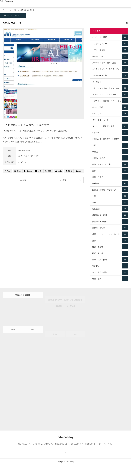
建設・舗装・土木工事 (110, 164)
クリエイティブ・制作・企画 (110, 62)
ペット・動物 (110, 107)
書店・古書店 (110, 177)
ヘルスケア (110, 113)
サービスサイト (23, 162)
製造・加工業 (110, 246)
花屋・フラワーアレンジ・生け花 (110, 234)
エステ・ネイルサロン (110, 43)
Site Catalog (6, 1)
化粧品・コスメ (110, 157)
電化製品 (110, 265)
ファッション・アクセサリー (110, 94)
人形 (110, 145)
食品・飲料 (110, 278)
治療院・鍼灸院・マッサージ (110, 189)
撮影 (110, 170)
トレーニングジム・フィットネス (110, 88)
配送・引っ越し (110, 253)
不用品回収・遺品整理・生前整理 (110, 138)
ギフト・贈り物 (110, 50)
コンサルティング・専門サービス (13, 15)
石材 (110, 202)
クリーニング (110, 56)
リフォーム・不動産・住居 (110, 126)
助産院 (110, 151)
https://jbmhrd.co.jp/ (24, 150)
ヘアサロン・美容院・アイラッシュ (110, 100)
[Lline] (38, 171)
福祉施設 (110, 208)
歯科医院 (110, 183)
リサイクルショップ (110, 119)
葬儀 (110, 240)
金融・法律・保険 (110, 259)
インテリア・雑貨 (110, 37)
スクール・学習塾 (110, 75)
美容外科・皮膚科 (110, 221)
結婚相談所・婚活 (110, 215)
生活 (110, 196)
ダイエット (110, 81)
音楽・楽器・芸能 (110, 272)
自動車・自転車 (110, 227)
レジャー (110, 132)
